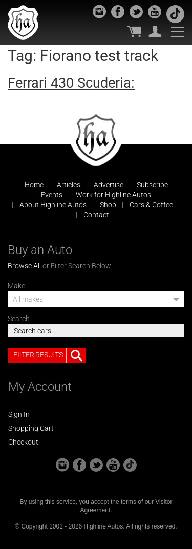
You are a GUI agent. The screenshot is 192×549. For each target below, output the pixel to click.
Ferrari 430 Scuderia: (71, 83)
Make (16, 286)
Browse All (24, 266)
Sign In (19, 414)
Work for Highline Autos (113, 195)
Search (19, 318)
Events (51, 195)
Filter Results (49, 355)
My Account (155, 31)
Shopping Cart (31, 428)
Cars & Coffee (151, 205)
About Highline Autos (53, 205)
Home (34, 185)
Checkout (23, 442)
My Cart (134, 31)
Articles (68, 185)
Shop (108, 205)
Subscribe (152, 185)
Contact (96, 214)
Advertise (108, 185)
